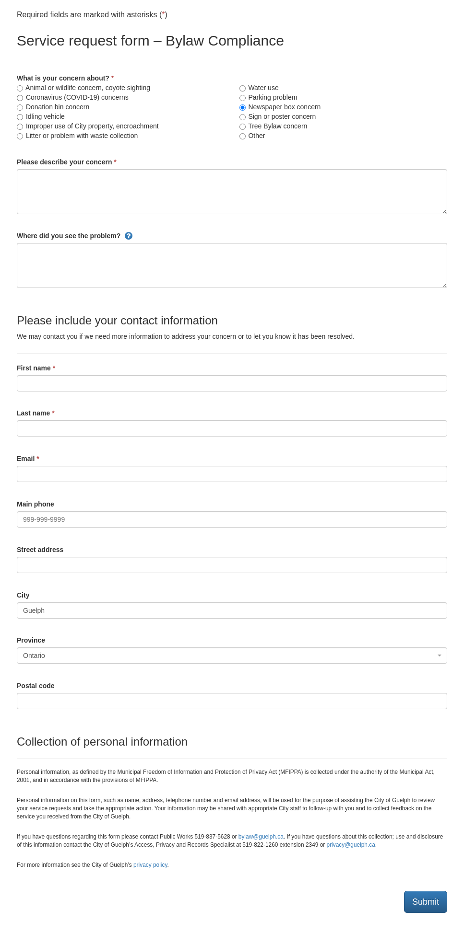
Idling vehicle (41, 116)
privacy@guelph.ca (351, 844)
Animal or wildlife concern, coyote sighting (83, 88)
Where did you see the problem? (68, 236)
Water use (259, 88)
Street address (40, 549)
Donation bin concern (53, 107)
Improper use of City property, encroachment (88, 126)
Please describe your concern (64, 162)
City (23, 595)
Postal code (36, 686)
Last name (33, 413)
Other (252, 135)
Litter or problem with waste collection (77, 135)
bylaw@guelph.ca (261, 836)
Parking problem (268, 97)
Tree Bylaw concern (273, 126)
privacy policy (150, 865)
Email (26, 458)
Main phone (35, 504)
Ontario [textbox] (34, 655)
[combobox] (232, 655)
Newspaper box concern (280, 107)
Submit (425, 902)
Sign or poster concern (277, 116)
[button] (128, 236)
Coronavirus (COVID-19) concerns (73, 97)
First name (34, 368)
